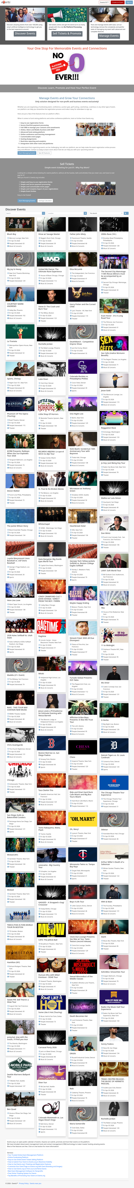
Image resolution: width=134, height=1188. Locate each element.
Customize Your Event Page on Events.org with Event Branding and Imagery (35, 1166)
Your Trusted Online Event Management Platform (25, 1155)
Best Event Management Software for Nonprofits (25, 1171)
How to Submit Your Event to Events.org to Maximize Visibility (30, 1162)
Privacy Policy (24, 1183)
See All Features (44, 153)
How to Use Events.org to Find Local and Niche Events (27, 1169)
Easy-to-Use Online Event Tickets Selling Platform (25, 1160)
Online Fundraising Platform (18, 1157)
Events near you (35, 1183)
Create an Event (117, 2)
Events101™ (104, 2)
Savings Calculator (45, 201)
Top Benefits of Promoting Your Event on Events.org (26, 1176)
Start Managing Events (27, 153)
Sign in (129, 2)
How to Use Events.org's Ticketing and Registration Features (29, 1164)
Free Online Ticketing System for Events (22, 1173)
